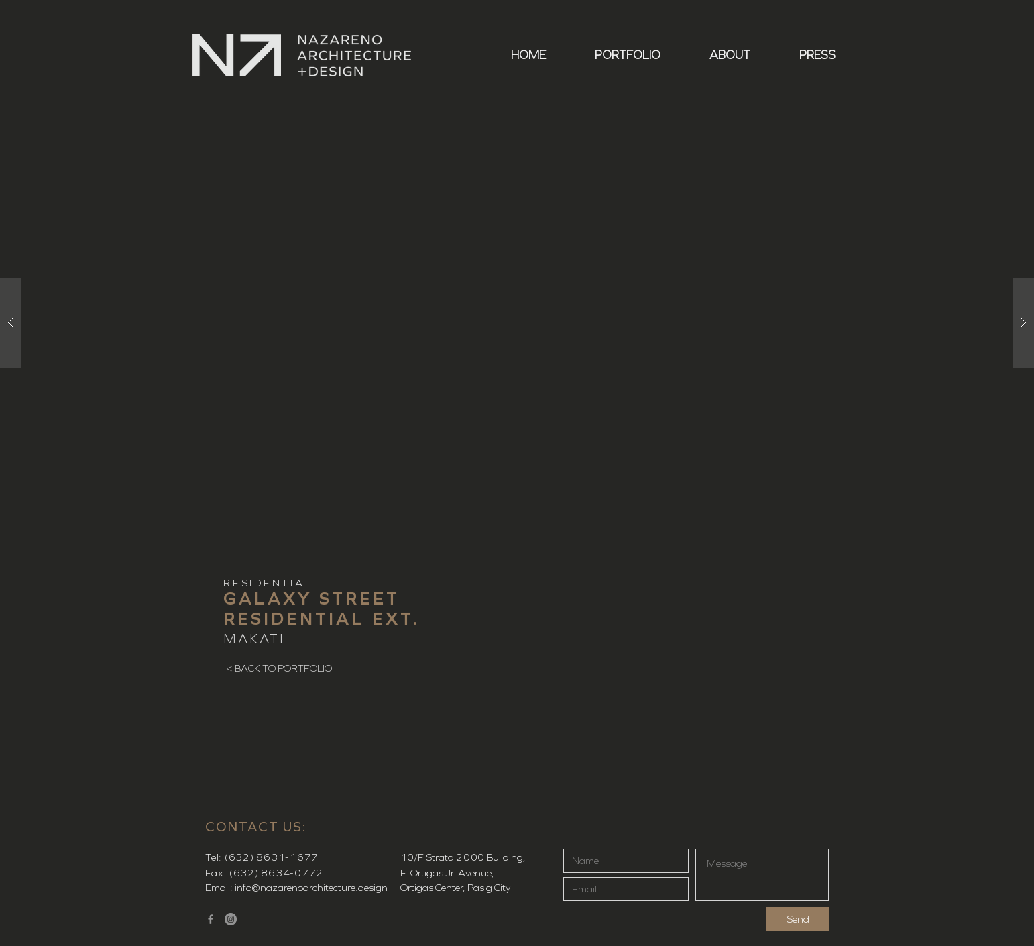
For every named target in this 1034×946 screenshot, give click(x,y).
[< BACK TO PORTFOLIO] (279, 668)
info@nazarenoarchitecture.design (311, 888)
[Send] (797, 919)
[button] (613, 55)
